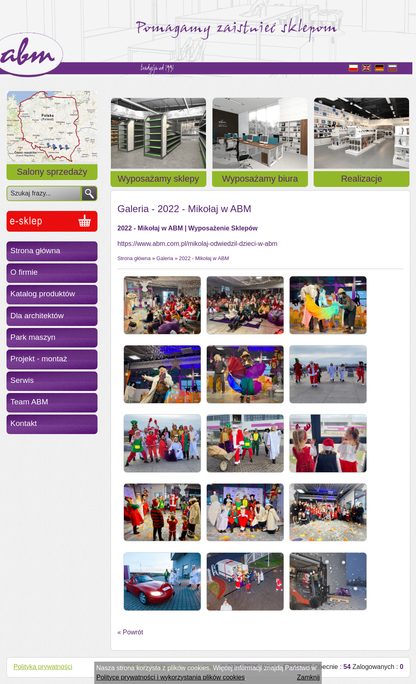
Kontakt (24, 423)
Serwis (22, 380)
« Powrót (130, 632)
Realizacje (361, 179)
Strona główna (36, 250)
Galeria (164, 258)
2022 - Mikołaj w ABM (204, 258)
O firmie (24, 272)
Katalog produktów (43, 293)
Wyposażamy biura (260, 179)
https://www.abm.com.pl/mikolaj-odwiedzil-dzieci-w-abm (197, 243)
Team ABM (29, 401)
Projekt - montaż (39, 358)
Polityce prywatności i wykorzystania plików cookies (170, 677)
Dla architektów (37, 315)
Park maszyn (33, 337)
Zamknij (308, 677)
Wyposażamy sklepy (158, 179)
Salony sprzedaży (52, 172)
